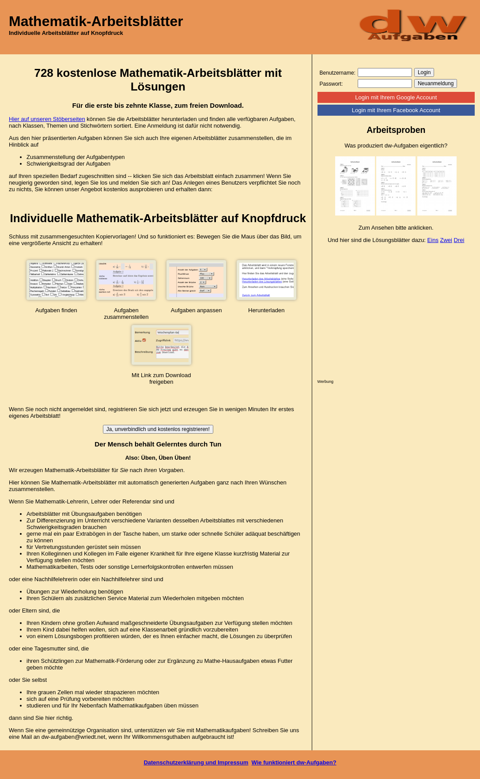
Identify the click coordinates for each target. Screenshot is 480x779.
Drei (459, 240)
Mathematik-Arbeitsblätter (96, 21)
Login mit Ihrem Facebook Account (396, 110)
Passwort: (331, 84)
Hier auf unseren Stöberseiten (47, 119)
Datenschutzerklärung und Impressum (196, 762)
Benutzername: (337, 73)
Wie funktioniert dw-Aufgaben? (294, 762)
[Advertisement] (396, 313)
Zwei (446, 240)
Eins (432, 240)
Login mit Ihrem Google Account (396, 97)
